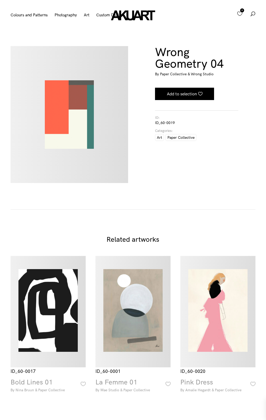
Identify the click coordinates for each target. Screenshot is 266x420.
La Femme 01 (132, 386)
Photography (66, 15)
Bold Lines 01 (48, 386)
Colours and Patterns (29, 15)
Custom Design (109, 15)
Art (86, 15)
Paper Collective (181, 137)
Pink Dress (217, 386)
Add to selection (182, 93)
